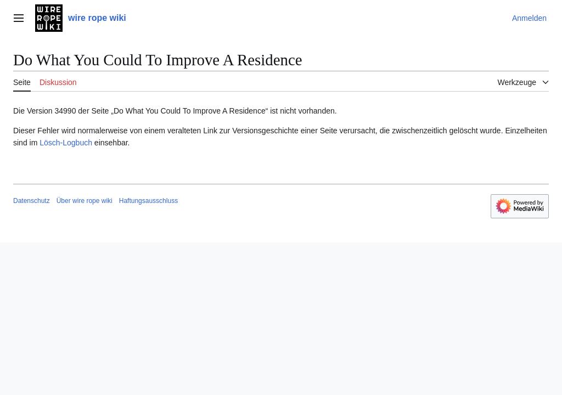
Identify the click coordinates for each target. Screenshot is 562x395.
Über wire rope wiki (85, 201)
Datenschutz (31, 201)
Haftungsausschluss (148, 201)
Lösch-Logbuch (66, 142)
